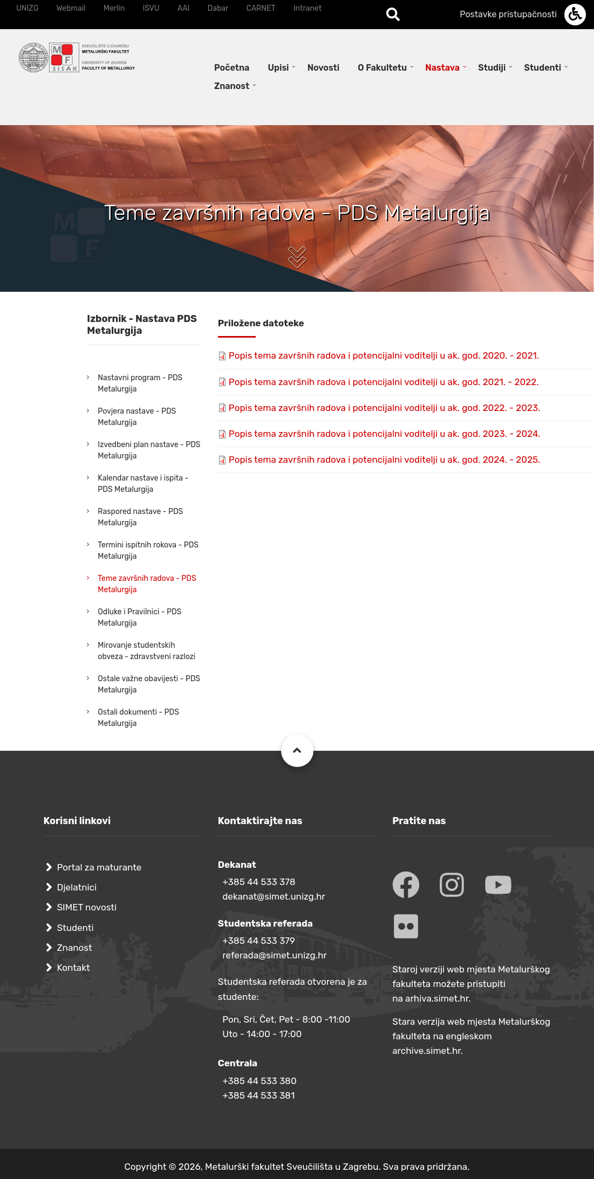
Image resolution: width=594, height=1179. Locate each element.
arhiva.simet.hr (436, 998)
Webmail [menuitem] (70, 8)
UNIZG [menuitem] (27, 8)
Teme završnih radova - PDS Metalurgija (147, 584)
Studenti (75, 927)
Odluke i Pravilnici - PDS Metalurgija (139, 617)
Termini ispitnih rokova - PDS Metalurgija (148, 550)
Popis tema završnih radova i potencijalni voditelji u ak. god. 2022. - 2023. (385, 407)
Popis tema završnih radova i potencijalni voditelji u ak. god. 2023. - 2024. (385, 433)
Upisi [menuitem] (278, 68)
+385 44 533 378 (258, 881)
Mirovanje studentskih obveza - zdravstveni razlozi (146, 651)
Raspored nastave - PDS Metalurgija (140, 517)
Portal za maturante (99, 867)
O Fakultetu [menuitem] (382, 68)
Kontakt (73, 967)
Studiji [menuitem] (492, 68)
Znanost (74, 947)
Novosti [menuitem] (324, 68)
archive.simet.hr (426, 1050)
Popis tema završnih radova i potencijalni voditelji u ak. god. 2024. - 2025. (385, 459)
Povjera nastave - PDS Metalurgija (137, 417)
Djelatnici (77, 887)
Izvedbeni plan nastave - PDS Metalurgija (149, 450)
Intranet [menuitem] (307, 8)
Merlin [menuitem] (114, 8)
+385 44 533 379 (258, 940)
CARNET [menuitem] (261, 8)
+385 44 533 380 (259, 1080)
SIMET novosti (87, 907)
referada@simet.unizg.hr (274, 955)
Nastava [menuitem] (442, 68)
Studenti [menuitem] (543, 68)
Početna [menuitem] (231, 68)
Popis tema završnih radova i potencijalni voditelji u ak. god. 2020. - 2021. (384, 355)
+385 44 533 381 (258, 1095)
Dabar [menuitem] (218, 8)
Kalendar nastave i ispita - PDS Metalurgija (143, 484)
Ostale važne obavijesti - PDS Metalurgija (149, 684)
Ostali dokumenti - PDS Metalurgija (138, 718)
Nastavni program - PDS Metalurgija (140, 383)
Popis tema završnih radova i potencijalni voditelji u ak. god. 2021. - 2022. (384, 381)
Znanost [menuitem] (231, 86)
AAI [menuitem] (183, 8)
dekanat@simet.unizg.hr (273, 896)
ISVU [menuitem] (150, 8)
